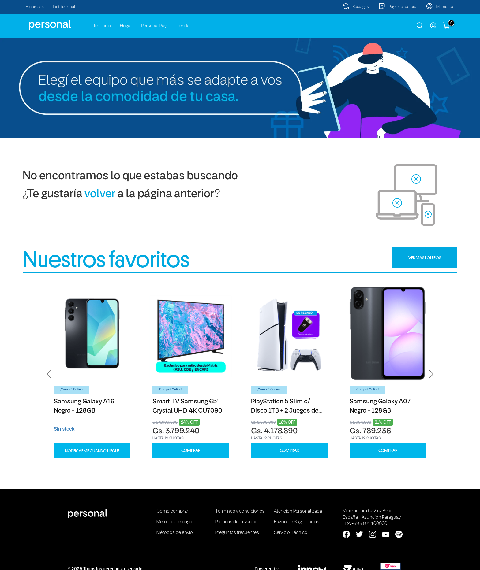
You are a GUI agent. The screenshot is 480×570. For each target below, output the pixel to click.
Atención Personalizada (298, 511)
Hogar (126, 26)
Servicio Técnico (290, 533)
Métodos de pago (174, 522)
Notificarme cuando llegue (92, 451)
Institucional (64, 7)
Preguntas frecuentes (237, 533)
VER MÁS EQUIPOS (424, 258)
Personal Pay (154, 26)
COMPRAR (190, 450)
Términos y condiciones (239, 511)
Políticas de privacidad (238, 522)
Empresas (35, 7)
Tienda (182, 26)
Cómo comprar (172, 511)
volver (99, 194)
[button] (49, 374)
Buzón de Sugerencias (296, 522)
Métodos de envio (174, 533)
